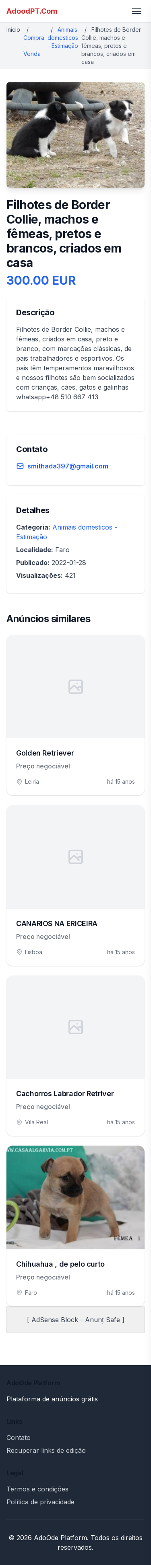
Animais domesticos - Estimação (63, 37)
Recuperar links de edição (46, 1450)
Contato (18, 1438)
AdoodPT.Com (32, 11)
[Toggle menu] (136, 11)
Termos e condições (37, 1489)
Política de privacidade (40, 1502)
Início (13, 29)
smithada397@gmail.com (67, 466)
